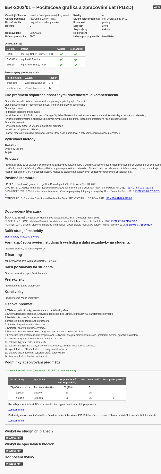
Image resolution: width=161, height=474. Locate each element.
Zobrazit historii (16, 409)
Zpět (157, 6)
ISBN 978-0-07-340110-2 (140, 187)
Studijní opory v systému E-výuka (22, 236)
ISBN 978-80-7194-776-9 (124, 221)
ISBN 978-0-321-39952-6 (139, 224)
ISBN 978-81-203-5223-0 (119, 198)
